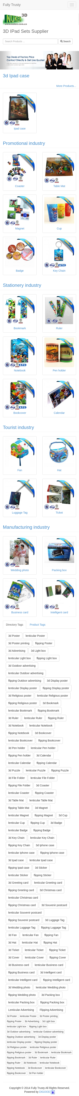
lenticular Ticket (34, 950)
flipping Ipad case (18, 867)
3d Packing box (50, 994)
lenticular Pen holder (43, 748)
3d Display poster (57, 680)
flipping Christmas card (22, 905)
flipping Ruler (56, 718)
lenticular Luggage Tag (21, 927)
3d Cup (63, 815)
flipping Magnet (44, 815)
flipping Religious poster (22, 703)
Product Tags (37, 624)
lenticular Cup (16, 822)
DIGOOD (44, 1091)
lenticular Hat (30, 942)
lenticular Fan (30, 935)
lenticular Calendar (19, 762)
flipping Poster (43, 643)
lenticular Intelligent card (22, 979)
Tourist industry (18, 427)
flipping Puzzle (60, 770)
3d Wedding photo (19, 987)
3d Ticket (13, 950)
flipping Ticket (57, 950)
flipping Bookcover (49, 740)
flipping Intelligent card (56, 979)
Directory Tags (14, 624)
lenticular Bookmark (20, 710)
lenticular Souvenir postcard (25, 912)
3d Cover (13, 957)
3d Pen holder (16, 748)
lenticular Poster (35, 635)
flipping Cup (38, 822)
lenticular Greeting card (48, 882)
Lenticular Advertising (21, 1009)
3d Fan (12, 935)
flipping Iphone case (52, 852)
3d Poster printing (18, 643)
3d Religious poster (19, 695)
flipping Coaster (44, 792)
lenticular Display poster (22, 688)
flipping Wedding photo (22, 994)
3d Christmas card (51, 890)
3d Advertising (16, 650)
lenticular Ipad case (41, 860)
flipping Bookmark (48, 710)
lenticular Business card (49, 965)
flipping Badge (41, 830)
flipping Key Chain (19, 845)
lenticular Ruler (33, 718)
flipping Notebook (18, 733)
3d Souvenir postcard (54, 905)
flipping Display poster (56, 688)
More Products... (66, 85)
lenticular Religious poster (52, 695)
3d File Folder (16, 777)
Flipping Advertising (51, 1009)
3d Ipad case (16, 75)
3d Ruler (13, 718)
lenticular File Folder (42, 777)
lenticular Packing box (21, 1002)
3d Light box (38, 650)
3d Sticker (41, 867)
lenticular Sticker (18, 875)
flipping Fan (51, 935)
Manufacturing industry (26, 527)
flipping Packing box (52, 1002)
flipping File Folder (19, 785)
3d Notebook (16, 725)
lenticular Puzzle (35, 770)
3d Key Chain (16, 837)
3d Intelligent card (51, 972)
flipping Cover (58, 957)
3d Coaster (42, 785)
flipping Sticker (42, 875)
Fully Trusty (12, 5)
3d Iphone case (45, 845)
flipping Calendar (47, 762)
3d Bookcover (43, 733)
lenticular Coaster (18, 792)
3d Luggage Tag (54, 920)
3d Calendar (43, 755)
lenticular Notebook (40, 725)
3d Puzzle (14, 770)
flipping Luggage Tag (53, 927)
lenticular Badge (18, 830)
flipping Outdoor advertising (24, 680)
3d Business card (18, 965)
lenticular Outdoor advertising (25, 673)
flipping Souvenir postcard (23, 920)
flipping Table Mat (18, 807)
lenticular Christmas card (23, 897)
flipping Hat (50, 942)
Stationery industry (22, 285)
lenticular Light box (19, 658)
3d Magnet (41, 807)
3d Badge (56, 822)
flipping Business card (21, 972)
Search (65, 41)
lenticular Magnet (18, 815)
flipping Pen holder (19, 755)
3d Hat (12, 942)
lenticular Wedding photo (51, 987)
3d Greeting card (18, 882)
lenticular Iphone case (21, 852)
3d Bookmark (51, 703)
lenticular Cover (34, 957)
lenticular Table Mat (41, 800)
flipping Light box (47, 658)
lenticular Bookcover (20, 740)
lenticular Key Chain (42, 837)
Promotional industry (24, 143)
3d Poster (14, 635)
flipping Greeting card (21, 890)
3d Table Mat (16, 800)
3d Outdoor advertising (22, 665)
